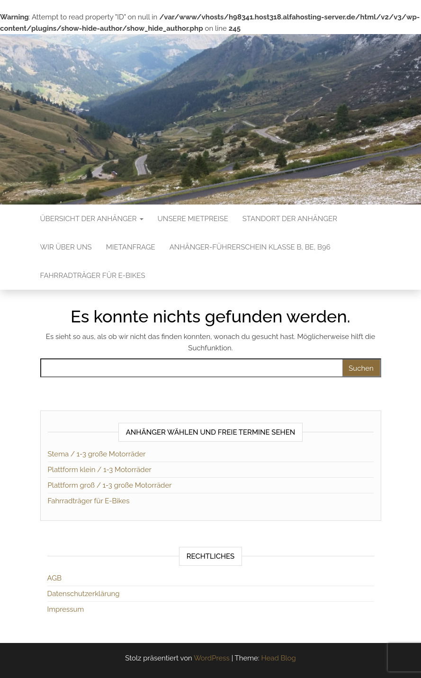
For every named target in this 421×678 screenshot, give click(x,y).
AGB (54, 578)
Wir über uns (66, 247)
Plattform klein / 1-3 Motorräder (100, 469)
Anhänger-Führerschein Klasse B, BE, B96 (250, 247)
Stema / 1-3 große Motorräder (97, 454)
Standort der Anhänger (289, 218)
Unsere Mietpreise (193, 218)
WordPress (212, 658)
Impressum (65, 609)
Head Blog (278, 658)
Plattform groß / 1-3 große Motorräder (110, 485)
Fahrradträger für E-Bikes (92, 275)
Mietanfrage (130, 247)
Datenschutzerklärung (83, 593)
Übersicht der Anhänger (91, 218)
